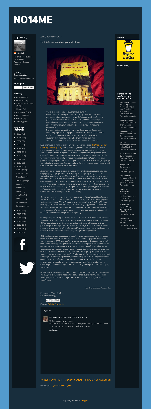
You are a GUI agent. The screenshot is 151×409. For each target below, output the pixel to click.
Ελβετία (51, 304)
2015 (19, 214)
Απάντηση (54, 330)
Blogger (84, 401)
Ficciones (124, 218)
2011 (19, 229)
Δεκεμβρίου (21, 170)
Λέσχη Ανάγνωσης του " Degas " (128, 103)
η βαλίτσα (124, 205)
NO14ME (32, 19)
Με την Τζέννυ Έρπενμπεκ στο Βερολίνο (126, 209)
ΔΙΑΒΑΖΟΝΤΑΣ (126, 120)
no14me (19, 100)
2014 (19, 218)
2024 (19, 141)
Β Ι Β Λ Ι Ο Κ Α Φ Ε (128, 154)
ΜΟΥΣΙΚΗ (20, 115)
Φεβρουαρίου (22, 202)
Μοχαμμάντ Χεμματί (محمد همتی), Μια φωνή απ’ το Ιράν (128, 180)
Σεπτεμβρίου (21, 181)
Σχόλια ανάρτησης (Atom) (61, 385)
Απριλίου (20, 195)
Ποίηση (19, 118)
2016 (19, 210)
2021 (19, 152)
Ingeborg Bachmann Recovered (125, 191)
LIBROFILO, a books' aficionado (128, 132)
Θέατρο (19, 109)
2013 (19, 221)
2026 (19, 134)
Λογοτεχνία (59, 304)
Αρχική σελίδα (74, 379)
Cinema (19, 97)
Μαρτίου (20, 199)
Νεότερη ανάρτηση (51, 379)
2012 (19, 225)
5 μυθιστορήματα (126, 136)
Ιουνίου (19, 188)
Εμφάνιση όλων (132, 228)
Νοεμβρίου (21, 173)
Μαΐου (19, 191)
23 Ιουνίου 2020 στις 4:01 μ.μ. (75, 317)
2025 (19, 138)
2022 (19, 148)
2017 (19, 166)
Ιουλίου (19, 184)
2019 (19, 159)
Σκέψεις (19, 122)
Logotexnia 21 (126, 176)
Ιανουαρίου (21, 206)
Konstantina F (56, 317)
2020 (19, 156)
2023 (19, 145)
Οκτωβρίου (21, 177)
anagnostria (125, 165)
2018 (19, 163)
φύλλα (123, 142)
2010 (19, 232)
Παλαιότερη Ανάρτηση (98, 379)
